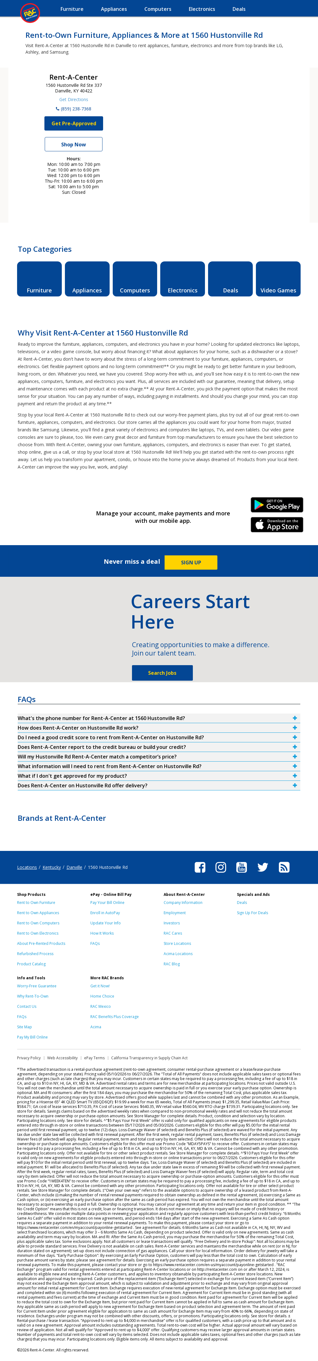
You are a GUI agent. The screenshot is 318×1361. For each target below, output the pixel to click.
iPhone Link (277, 526)
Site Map (24, 1027)
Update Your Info (105, 923)
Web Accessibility (62, 1058)
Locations (27, 867)
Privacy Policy (29, 1058)
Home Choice (102, 996)
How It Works (102, 933)
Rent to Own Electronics (37, 933)
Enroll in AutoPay (105, 912)
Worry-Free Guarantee (37, 986)
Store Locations (177, 943)
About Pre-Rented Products (41, 943)
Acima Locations (178, 953)
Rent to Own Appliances (38, 912)
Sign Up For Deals (252, 912)
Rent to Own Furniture (36, 902)
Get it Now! (100, 986)
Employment (175, 912)
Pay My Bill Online (32, 1037)
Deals (242, 902)
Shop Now (73, 144)
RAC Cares (173, 933)
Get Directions (73, 99)
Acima (95, 1027)
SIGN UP (191, 562)
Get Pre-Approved (74, 123)
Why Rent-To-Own (32, 996)
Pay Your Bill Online (107, 902)
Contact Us (26, 1006)
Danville (74, 867)
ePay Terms (94, 1058)
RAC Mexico (100, 1006)
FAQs (95, 943)
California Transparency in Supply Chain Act (149, 1058)
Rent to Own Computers (38, 923)
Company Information (183, 902)
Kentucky (52, 867)
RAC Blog (172, 964)
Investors (172, 923)
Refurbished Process (35, 953)
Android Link (277, 507)
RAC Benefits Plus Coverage (114, 1016)
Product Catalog (31, 964)
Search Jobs (162, 672)
